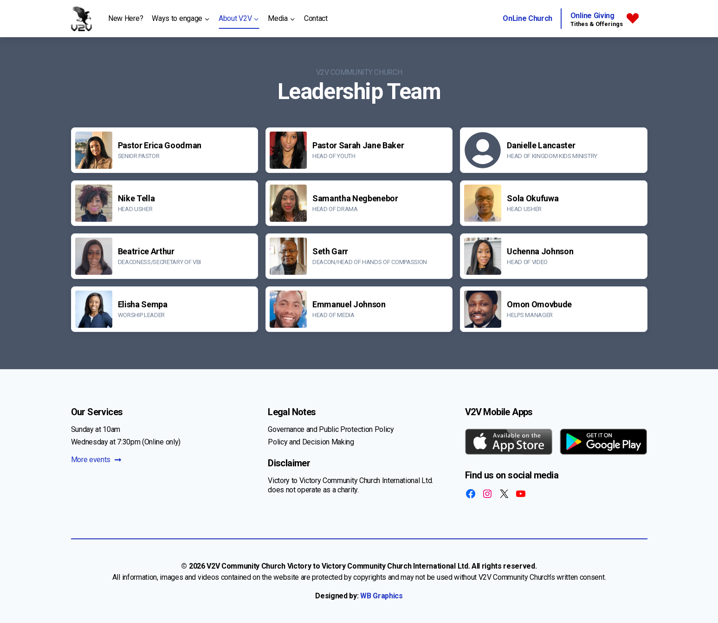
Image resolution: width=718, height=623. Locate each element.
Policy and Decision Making (311, 441)
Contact (316, 18)
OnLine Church (527, 18)
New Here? (125, 18)
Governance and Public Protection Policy (331, 429)
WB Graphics (381, 595)
